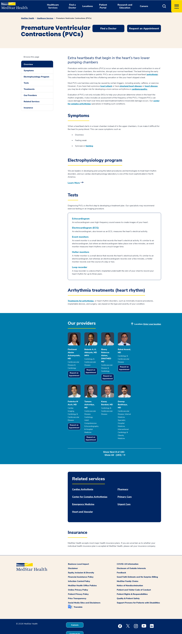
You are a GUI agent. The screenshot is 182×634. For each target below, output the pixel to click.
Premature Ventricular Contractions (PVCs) (73, 18)
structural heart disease (131, 86)
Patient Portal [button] (103, 6)
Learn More (74, 182)
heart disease (151, 86)
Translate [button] (78, 596)
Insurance (28, 107)
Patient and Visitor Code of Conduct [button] (134, 578)
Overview (28, 64)
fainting (89, 146)
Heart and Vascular (82, 500)
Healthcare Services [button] (53, 6)
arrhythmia (152, 74)
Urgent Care (124, 493)
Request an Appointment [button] (144, 28)
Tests (26, 83)
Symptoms (29, 70)
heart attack (106, 86)
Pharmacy (123, 478)
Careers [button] (144, 6)
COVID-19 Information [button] (127, 553)
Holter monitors (80, 252)
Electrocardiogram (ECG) (85, 227)
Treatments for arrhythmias (81, 300)
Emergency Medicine (83, 493)
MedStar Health (27, 18)
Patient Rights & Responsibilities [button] (132, 583)
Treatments (29, 89)
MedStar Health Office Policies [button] (82, 574)
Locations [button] (87, 6)
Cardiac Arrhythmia (82, 478)
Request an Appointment (77, 371)
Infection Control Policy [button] (79, 570)
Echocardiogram (81, 218)
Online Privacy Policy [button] (78, 578)
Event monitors (80, 236)
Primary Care (125, 485)
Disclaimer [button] (73, 557)
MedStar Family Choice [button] (127, 570)
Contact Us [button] (75, 622)
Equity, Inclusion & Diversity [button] (81, 561)
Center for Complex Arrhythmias (89, 485)
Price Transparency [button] (77, 587)
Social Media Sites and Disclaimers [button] (84, 591)
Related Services (31, 101)
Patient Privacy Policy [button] (78, 583)
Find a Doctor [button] (72, 6)
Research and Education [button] (125, 6)
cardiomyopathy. (139, 89)
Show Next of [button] (114, 444)
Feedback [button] (121, 561)
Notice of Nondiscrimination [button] (130, 574)
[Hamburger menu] (176, 6)
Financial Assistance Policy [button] (80, 566)
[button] (164, 6)
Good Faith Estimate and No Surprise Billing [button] (137, 566)
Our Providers (30, 95)
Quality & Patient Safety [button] (128, 587)
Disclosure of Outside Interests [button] (131, 557)
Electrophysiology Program (36, 76)
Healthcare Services (45, 18)
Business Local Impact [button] (78, 553)
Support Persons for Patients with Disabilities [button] (138, 591)
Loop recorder (79, 267)
